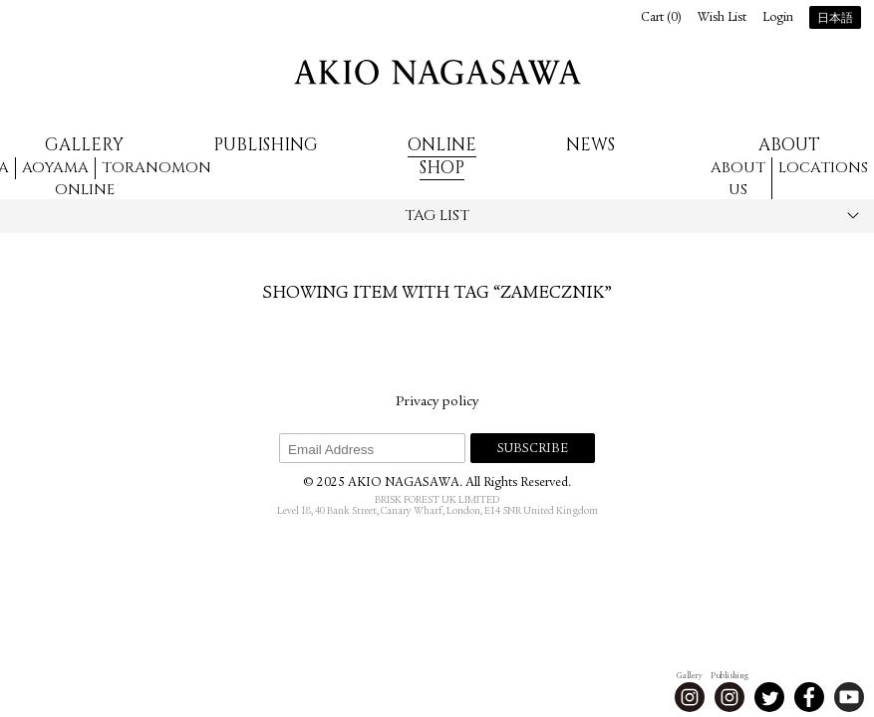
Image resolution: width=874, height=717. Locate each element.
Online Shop (442, 156)
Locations (823, 167)
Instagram (690, 697)
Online (85, 189)
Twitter (769, 697)
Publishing (265, 144)
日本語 (835, 19)
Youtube (849, 697)
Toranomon (156, 167)
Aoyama (55, 167)
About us (738, 179)
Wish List (722, 18)
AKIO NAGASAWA (437, 72)
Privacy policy (437, 402)
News (590, 144)
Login (777, 18)
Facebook (809, 697)
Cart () (661, 18)
